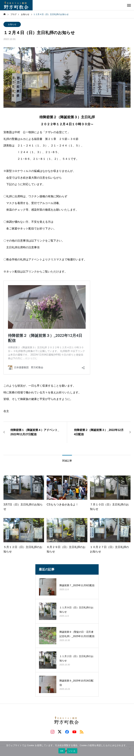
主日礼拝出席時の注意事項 (23, 247)
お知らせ (12, 24)
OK (61, 751)
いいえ (72, 751)
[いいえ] (129, 748)
